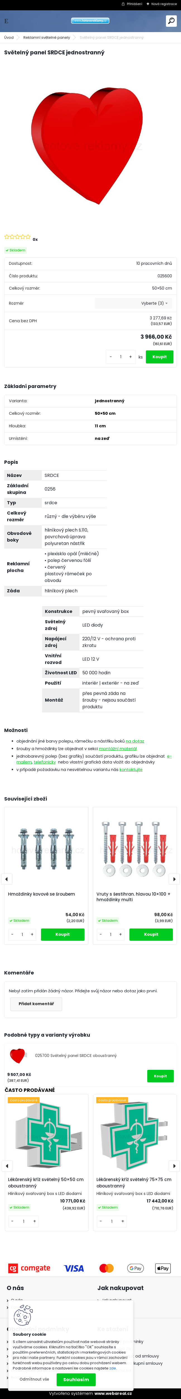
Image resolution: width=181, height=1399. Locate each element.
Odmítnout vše (34, 1379)
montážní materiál (118, 748)
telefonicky (45, 762)
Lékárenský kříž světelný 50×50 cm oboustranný (46, 1183)
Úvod (9, 37)
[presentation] (6, 879)
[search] (171, 20)
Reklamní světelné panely (46, 37)
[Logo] (90, 21)
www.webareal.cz (113, 1393)
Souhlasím (76, 1379)
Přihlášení (134, 4)
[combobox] (133, 303)
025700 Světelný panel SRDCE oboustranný (76, 1055)
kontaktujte (131, 769)
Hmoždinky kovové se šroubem (41, 894)
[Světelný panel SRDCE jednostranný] (90, 144)
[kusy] (121, 357)
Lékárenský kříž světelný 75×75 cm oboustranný (134, 1183)
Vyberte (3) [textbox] (152, 303)
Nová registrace (164, 4)
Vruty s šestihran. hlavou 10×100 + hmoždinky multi (133, 897)
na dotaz (135, 741)
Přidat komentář (36, 1004)
